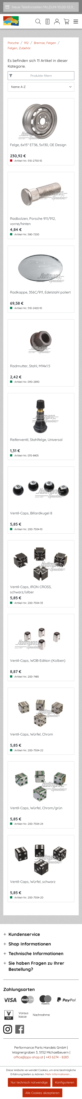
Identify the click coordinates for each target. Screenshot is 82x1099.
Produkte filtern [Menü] (40, 76)
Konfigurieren (64, 1082)
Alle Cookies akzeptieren (42, 1093)
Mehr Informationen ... (58, 1074)
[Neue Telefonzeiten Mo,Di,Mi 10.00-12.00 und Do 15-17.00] (41, 7)
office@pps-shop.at (28, 1057)
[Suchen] (38, 21)
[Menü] (75, 21)
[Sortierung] (41, 87)
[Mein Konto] (57, 21)
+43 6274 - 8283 (57, 1057)
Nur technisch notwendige (29, 1082)
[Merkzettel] (47, 21)
